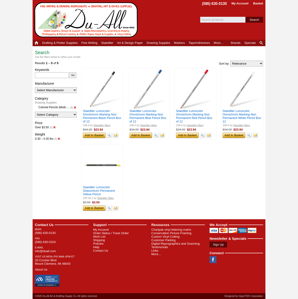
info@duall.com (45, 251)
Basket (258, 3)
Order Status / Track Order (111, 233)
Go (72, 75)
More (219, 43)
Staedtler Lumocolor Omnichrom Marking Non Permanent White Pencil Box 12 (242, 116)
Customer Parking (163, 240)
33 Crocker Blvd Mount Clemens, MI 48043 (52, 261)
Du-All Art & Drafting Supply (86, 19)
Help (96, 247)
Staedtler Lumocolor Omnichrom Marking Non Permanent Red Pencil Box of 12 (194, 116)
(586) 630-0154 (45, 242)
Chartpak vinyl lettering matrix (171, 229)
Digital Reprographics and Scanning (175, 243)
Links (154, 250)
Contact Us (44, 225)
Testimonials (159, 247)
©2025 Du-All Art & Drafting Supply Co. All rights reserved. (66, 296)
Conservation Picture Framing (171, 233)
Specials (250, 43)
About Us (41, 269)
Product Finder (261, 43)
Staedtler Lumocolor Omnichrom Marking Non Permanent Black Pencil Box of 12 (102, 116)
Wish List (99, 236)
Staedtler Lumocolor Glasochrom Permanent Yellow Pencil (99, 190)
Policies (98, 243)
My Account (239, 3)
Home (36, 43)
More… (156, 254)
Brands (235, 43)
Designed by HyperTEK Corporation (243, 296)
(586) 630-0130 (214, 4)
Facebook (213, 259)
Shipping (99, 240)
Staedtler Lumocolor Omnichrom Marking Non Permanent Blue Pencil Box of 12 (147, 116)
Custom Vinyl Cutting (165, 236)
